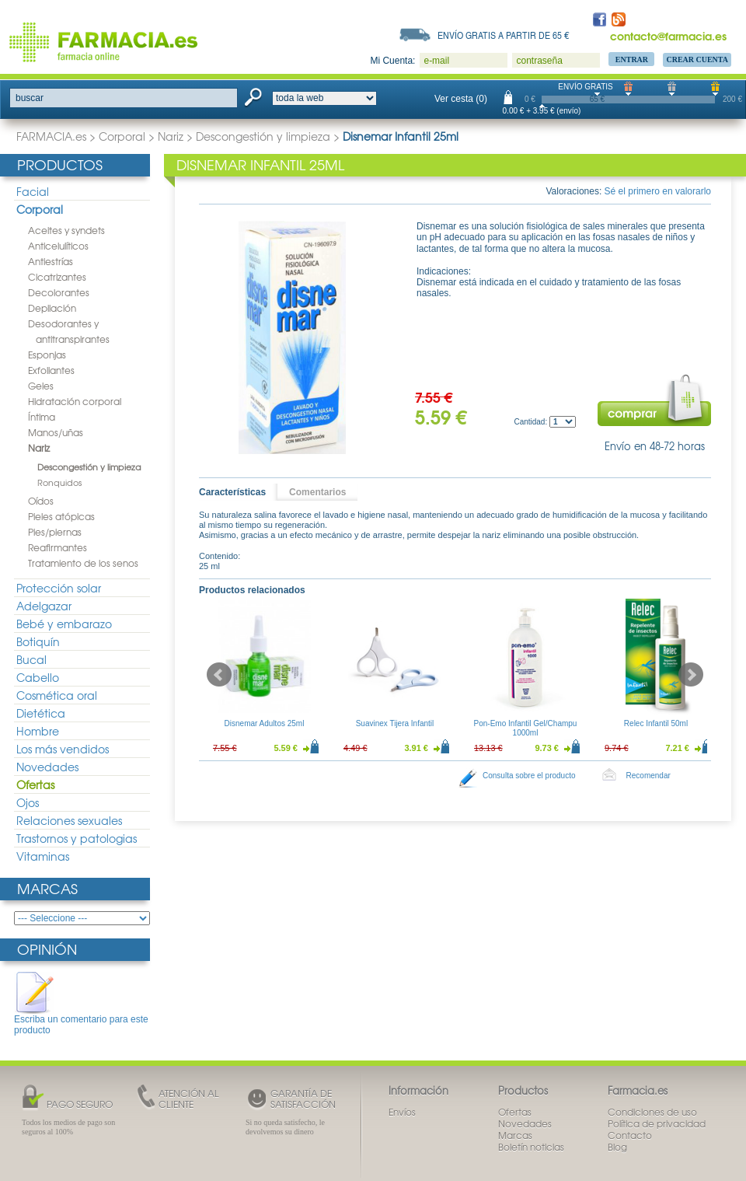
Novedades (47, 766)
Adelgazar (43, 605)
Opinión (47, 948)
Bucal (31, 659)
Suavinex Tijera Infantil (395, 723)
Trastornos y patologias (76, 838)
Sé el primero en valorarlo (658, 191)
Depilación (52, 308)
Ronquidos (59, 482)
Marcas (47, 888)
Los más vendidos (62, 748)
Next (690, 674)
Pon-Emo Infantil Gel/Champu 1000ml (525, 728)
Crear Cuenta (697, 59)
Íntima (41, 417)
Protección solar (58, 588)
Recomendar (648, 775)
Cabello (37, 677)
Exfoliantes (51, 370)
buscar (30, 98)
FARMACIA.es (51, 136)
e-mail (436, 60)
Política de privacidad (657, 1123)
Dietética (40, 713)
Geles (41, 386)
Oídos (41, 501)
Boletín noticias (531, 1147)
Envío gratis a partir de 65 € (503, 35)
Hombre (37, 731)
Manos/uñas (55, 432)
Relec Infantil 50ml (656, 723)
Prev (219, 674)
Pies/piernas (55, 532)
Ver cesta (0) (460, 98)
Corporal (122, 136)
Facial (32, 191)
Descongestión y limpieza (263, 136)
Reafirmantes (57, 547)
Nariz (170, 136)
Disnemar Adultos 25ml (265, 723)
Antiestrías (50, 261)
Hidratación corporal (74, 401)
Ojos (27, 802)
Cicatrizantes (57, 277)
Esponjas (47, 355)
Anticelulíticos (58, 246)
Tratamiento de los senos (83, 563)
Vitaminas (42, 856)
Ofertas (35, 784)
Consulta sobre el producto (529, 775)
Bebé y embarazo (64, 623)
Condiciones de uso (652, 1112)
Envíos (402, 1112)
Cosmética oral (56, 695)
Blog (617, 1147)
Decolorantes (58, 292)
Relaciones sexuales (69, 820)
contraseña (539, 60)
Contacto (630, 1135)
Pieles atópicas (61, 516)
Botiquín (38, 641)
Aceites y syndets (66, 230)
